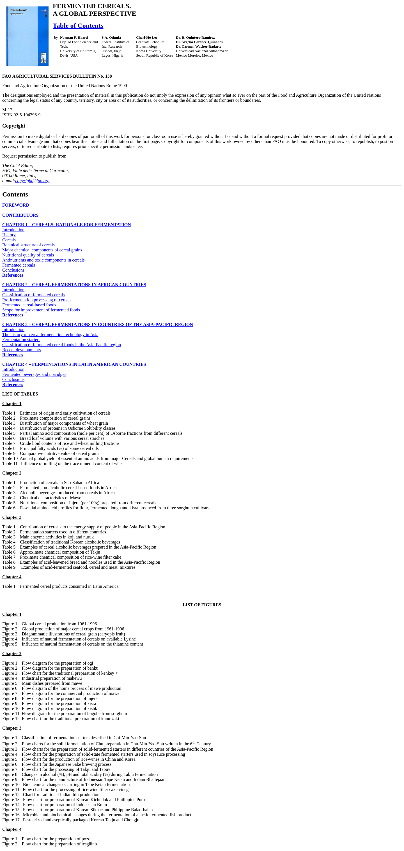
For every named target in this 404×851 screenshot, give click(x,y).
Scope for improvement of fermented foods (41, 309)
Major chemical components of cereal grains (42, 250)
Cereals (9, 239)
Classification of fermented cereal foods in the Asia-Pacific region (61, 344)
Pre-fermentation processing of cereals (37, 299)
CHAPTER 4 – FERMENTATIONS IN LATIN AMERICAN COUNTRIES (74, 364)
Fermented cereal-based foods (29, 304)
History (9, 234)
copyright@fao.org (32, 180)
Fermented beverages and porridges (34, 374)
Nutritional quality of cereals (28, 255)
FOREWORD (15, 205)
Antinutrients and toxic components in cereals (43, 260)
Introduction (13, 229)
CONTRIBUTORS (20, 215)
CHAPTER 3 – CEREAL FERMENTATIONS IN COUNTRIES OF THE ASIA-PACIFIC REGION (97, 324)
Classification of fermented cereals (33, 294)
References (12, 275)
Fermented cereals (18, 265)
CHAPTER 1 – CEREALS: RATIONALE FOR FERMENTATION (66, 224)
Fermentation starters (21, 339)
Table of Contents (78, 25)
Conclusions (13, 270)
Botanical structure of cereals (28, 244)
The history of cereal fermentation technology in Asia (50, 334)
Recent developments (21, 349)
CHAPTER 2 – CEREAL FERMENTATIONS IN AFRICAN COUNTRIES (74, 284)
